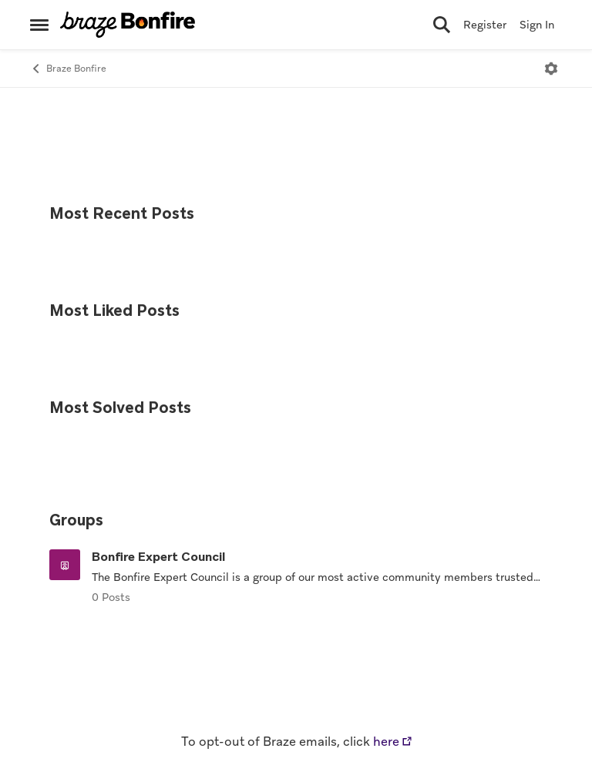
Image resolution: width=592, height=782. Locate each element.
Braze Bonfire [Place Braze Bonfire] (68, 69)
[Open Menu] (551, 68)
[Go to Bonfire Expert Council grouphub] (64, 564)
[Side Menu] (39, 24)
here (386, 741)
